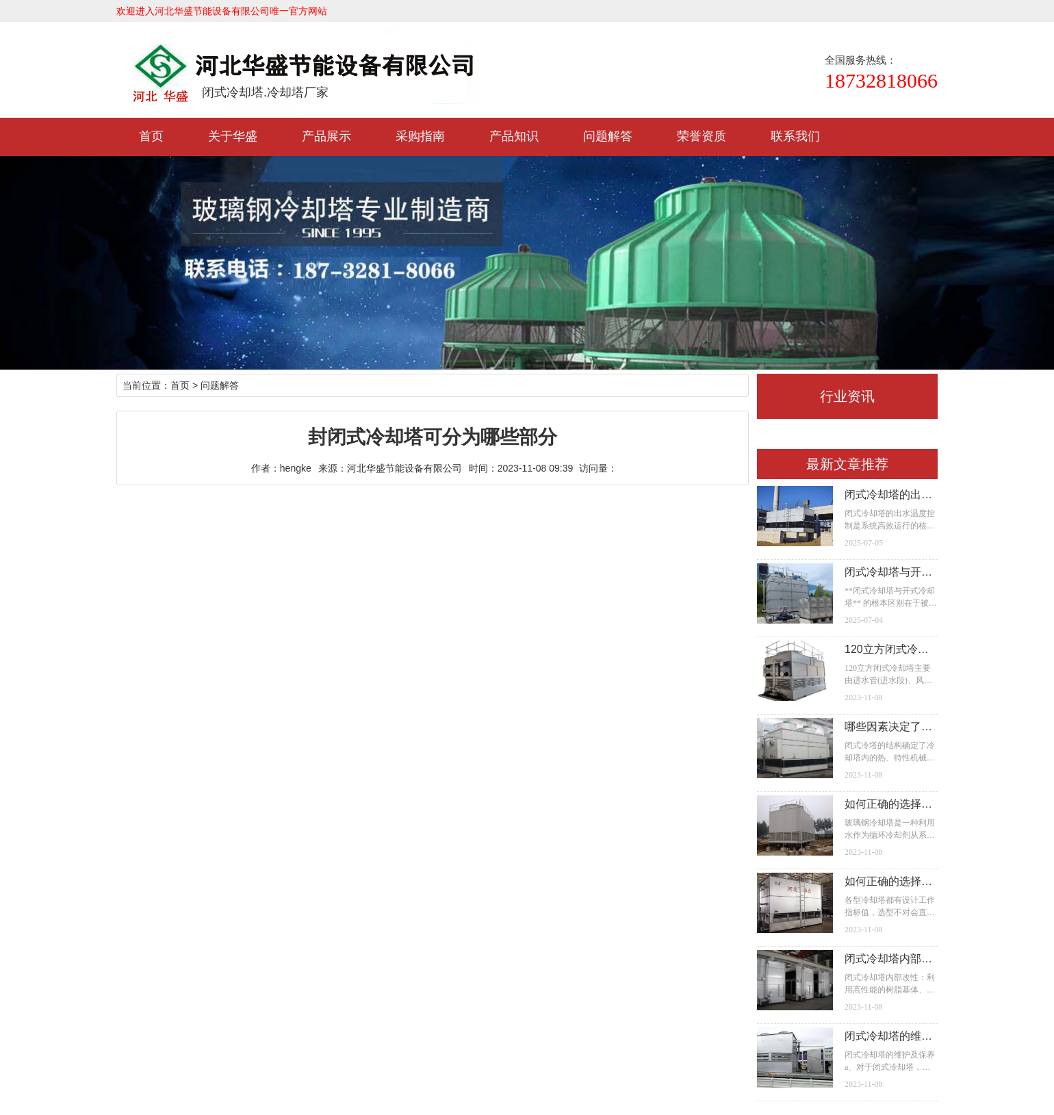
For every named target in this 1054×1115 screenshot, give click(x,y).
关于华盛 (232, 136)
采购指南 (420, 136)
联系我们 (795, 136)
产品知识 (514, 136)
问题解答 (607, 136)
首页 (151, 136)
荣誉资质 (701, 136)
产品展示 (326, 136)
